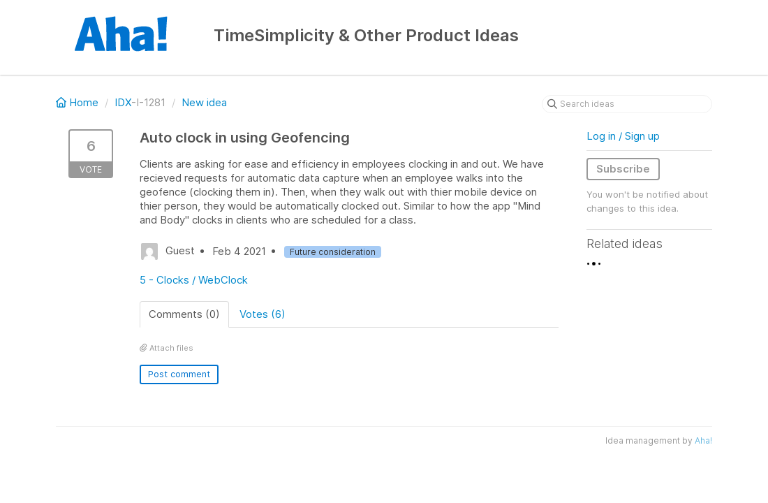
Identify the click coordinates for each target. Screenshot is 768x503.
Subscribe (623, 168)
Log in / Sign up (623, 136)
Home (78, 102)
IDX (123, 102)
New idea (204, 102)
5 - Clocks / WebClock (194, 279)
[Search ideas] (627, 104)
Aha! (703, 440)
